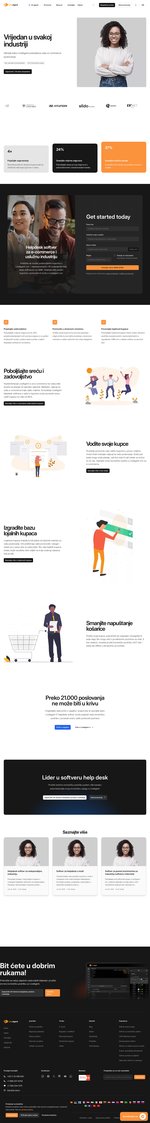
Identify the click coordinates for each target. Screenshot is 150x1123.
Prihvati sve (12, 1115)
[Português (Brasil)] (126, 1102)
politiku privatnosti (126, 274)
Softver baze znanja (127, 1027)
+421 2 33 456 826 (15, 1076)
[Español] (71, 1102)
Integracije (8, 1043)
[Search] (95, 5)
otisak (61, 1046)
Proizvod (48, 5)
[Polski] (121, 1102)
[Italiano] (96, 1102)
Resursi (60, 5)
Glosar (91, 1032)
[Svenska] (85, 1106)
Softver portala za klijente (129, 1056)
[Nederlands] (113, 1102)
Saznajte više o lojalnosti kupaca (18, 560)
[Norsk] (117, 1102)
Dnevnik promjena (36, 1041)
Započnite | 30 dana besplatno (17, 72)
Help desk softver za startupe (130, 1060)
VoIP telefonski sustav (127, 1036)
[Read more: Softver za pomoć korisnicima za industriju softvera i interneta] (123, 866)
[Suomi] (79, 1102)
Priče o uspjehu (62, 727)
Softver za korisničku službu (130, 1032)
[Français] (83, 1102)
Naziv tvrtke (91, 245)
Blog (90, 1027)
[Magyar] (92, 1102)
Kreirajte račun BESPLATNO (112, 268)
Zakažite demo (50, 993)
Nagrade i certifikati (66, 1032)
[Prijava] (136, 5)
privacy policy (27, 1110)
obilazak (7, 1047)
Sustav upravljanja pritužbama (130, 1051)
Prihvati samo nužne (29, 1115)
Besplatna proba (107, 5)
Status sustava (34, 1036)
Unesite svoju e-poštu (94, 235)
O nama (62, 1027)
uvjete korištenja (112, 274)
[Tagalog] (90, 1106)
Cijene (6, 1033)
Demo (6, 1028)
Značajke (7, 1038)
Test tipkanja (94, 1046)
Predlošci (92, 1041)
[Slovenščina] (142, 1102)
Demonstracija (124, 5)
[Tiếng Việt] (94, 1106)
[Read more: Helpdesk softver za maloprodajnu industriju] (26, 866)
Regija (88, 255)
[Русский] (134, 1102)
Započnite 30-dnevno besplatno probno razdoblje (64, 797)
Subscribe (140, 1077)
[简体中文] (98, 1106)
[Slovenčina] (138, 1102)
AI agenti (34, 5)
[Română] (130, 1102)
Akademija (93, 1036)
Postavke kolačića (49, 1115)
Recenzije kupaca (66, 1036)
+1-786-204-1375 (14, 1086)
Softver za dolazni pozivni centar (131, 1046)
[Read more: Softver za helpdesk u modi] (75, 866)
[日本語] (100, 1102)
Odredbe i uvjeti (86, 1118)
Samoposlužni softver (127, 1041)
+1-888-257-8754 (15, 1081)
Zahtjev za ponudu (36, 1046)
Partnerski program (66, 1041)
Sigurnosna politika (103, 1118)
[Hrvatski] (88, 1102)
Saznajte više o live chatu (98, 471)
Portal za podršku (36, 1027)
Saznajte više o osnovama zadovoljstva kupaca (24, 403)
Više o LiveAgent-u (84, 727)
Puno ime (89, 224)
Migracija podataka (36, 1032)
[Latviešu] (109, 1102)
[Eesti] (75, 1102)
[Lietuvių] (104, 1102)
